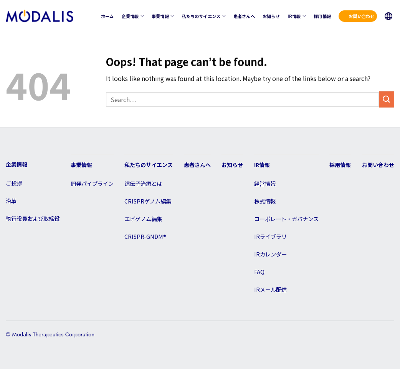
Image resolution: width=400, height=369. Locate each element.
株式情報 (265, 201)
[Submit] (386, 99)
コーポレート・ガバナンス (286, 219)
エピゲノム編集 (143, 219)
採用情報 (322, 16)
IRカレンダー (270, 254)
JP (388, 16)
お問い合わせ (361, 16)
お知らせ (271, 16)
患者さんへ (244, 16)
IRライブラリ (270, 236)
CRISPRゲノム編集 (147, 201)
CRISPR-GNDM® (145, 236)
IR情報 (297, 16)
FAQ (259, 272)
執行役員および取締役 (33, 218)
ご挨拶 (14, 183)
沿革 (11, 201)
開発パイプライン (92, 183)
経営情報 (265, 183)
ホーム (107, 16)
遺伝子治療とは (143, 183)
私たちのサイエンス (203, 16)
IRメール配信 (270, 289)
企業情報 (133, 16)
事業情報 (163, 16)
